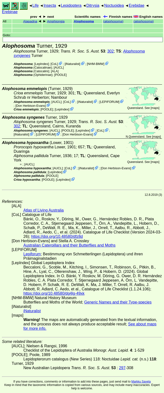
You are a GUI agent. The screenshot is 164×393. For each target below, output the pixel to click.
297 (122, 368)
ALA (55, 71)
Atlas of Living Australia (43, 210)
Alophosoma (84, 21)
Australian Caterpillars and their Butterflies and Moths (69, 245)
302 (110, 51)
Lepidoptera (71, 5)
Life (35, 5)
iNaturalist (72, 64)
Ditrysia (92, 5)
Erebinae (10, 12)
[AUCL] (59, 67)
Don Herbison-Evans (30, 105)
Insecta (49, 5)
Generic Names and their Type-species (118, 302)
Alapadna (30, 21)
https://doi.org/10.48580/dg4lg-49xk (54, 293)
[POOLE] (60, 75)
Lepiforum (32, 254)
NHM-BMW (96, 64)
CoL (54, 64)
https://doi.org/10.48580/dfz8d (57, 236)
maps (154, 108)
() (113, 21)
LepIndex (41, 64)
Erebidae (136, 5)
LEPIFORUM (109, 102)
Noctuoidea (114, 5)
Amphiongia (56, 21)
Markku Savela (141, 381)
